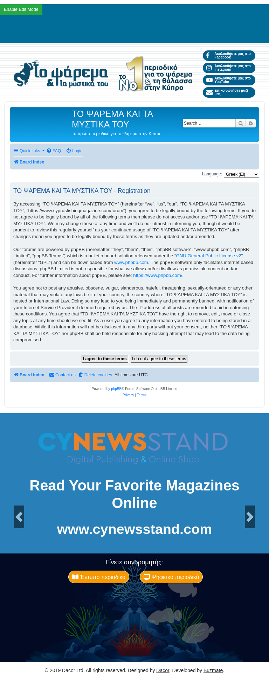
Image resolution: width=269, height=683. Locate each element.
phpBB (116, 389)
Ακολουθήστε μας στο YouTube (228, 80)
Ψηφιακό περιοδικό (171, 577)
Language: (212, 174)
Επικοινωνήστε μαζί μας (227, 92)
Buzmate (213, 670)
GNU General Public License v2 (208, 255)
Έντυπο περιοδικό (98, 577)
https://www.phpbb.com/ (157, 275)
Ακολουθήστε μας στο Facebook (228, 55)
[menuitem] (53, 151)
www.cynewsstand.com (134, 529)
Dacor (162, 670)
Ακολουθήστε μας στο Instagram (228, 67)
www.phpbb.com (131, 262)
